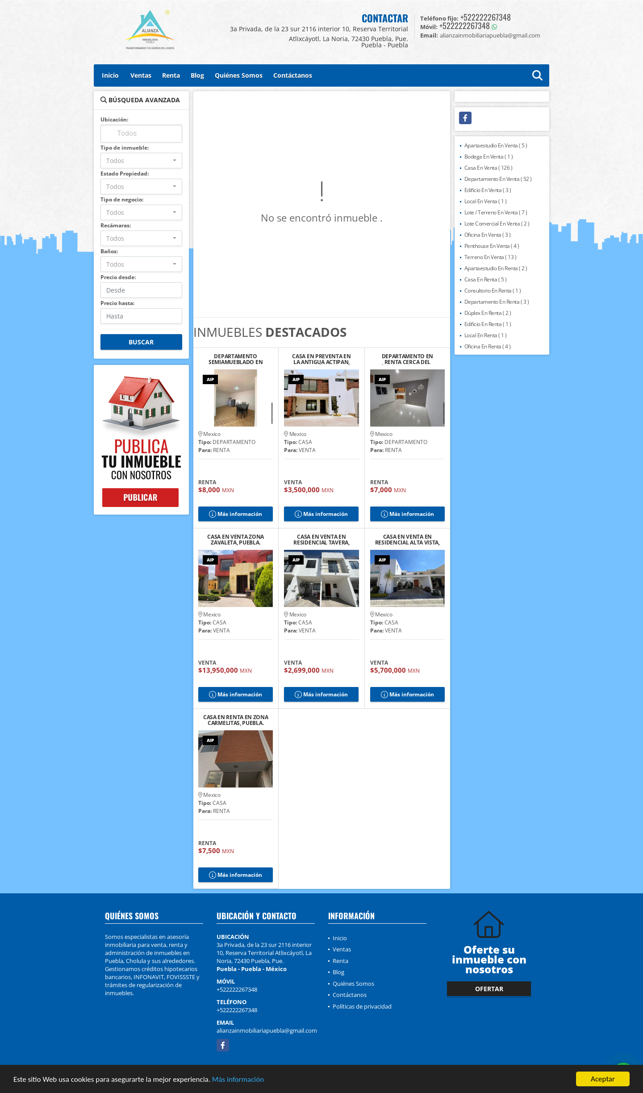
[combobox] (141, 160)
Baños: (109, 251)
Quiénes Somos (239, 75)
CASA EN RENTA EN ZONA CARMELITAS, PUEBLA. (235, 720)
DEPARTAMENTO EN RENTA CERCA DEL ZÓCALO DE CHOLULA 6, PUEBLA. (407, 359)
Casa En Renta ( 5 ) (485, 279)
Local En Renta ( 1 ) (485, 335)
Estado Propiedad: (124, 173)
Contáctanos (292, 75)
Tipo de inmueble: (124, 147)
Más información (238, 1080)
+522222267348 (485, 17)
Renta (171, 75)
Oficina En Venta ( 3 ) (487, 235)
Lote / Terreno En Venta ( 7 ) (495, 212)
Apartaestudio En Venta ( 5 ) (495, 145)
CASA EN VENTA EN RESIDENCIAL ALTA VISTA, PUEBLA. (407, 539)
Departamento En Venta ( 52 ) (498, 179)
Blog (197, 75)
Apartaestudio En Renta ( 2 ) (495, 268)
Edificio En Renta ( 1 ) (487, 324)
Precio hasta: (117, 303)
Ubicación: (114, 119)
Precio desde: (118, 277)
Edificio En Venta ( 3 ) (487, 190)
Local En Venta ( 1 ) (485, 201)
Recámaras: (115, 225)
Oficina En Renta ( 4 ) (487, 346)
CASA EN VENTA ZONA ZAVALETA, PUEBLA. (235, 539)
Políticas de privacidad (362, 1006)
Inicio (110, 75)
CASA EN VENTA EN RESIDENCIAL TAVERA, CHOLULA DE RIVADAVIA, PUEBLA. (321, 539)
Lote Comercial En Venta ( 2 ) (497, 223)
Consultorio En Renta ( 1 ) (492, 290)
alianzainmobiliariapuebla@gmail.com (267, 1030)
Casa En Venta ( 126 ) (488, 168)
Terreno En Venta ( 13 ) (490, 257)
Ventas (140, 75)
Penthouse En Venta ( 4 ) (491, 246)
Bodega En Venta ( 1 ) (488, 156)
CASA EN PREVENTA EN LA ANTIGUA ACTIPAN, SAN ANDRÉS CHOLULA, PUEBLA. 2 (321, 359)
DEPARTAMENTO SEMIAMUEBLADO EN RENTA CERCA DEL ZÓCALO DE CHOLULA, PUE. (235, 359)
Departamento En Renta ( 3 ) (496, 302)
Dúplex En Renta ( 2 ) (487, 313)
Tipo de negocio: (121, 199)
